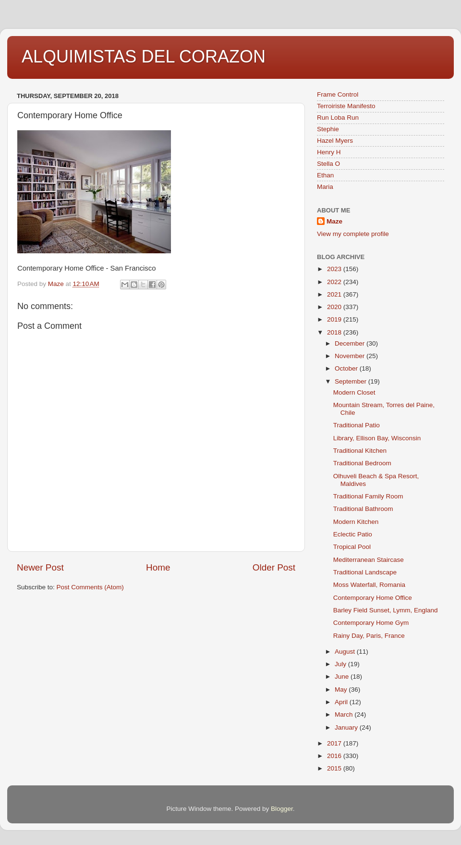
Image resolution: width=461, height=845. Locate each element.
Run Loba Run (338, 117)
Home (158, 567)
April (342, 702)
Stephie (328, 129)
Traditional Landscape (365, 572)
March (344, 714)
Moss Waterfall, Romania (369, 584)
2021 (335, 294)
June (343, 676)
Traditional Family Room (368, 496)
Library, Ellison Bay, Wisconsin (377, 438)
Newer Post (40, 567)
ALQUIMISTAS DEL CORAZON (144, 56)
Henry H (329, 152)
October (347, 368)
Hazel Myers (335, 140)
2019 (335, 319)
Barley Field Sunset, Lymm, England (385, 610)
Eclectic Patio (352, 534)
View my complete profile (353, 233)
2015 (335, 768)
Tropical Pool (352, 546)
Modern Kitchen (356, 521)
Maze (334, 221)
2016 (335, 755)
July (341, 664)
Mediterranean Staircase (368, 559)
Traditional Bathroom (363, 508)
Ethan (325, 175)
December (350, 343)
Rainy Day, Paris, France (369, 635)
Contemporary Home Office (372, 597)
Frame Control (337, 94)
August (346, 651)
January (347, 727)
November (350, 356)
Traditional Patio (356, 425)
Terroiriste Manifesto (346, 106)
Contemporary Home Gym (371, 622)
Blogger (282, 808)
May (342, 689)
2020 (335, 307)
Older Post (274, 567)
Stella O (328, 163)
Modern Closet (354, 392)
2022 (335, 282)
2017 (335, 743)
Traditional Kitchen (360, 450)
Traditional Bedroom (362, 463)
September (351, 381)
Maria (325, 186)
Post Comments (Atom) (90, 587)
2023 (335, 269)
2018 (335, 332)
